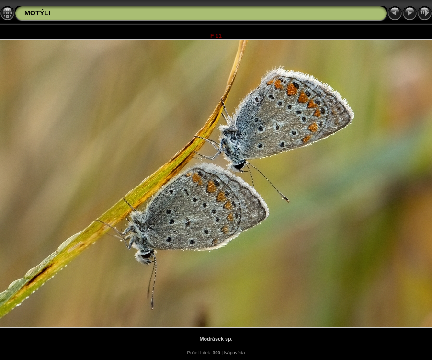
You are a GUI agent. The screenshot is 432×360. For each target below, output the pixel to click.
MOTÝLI (37, 13)
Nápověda (234, 352)
